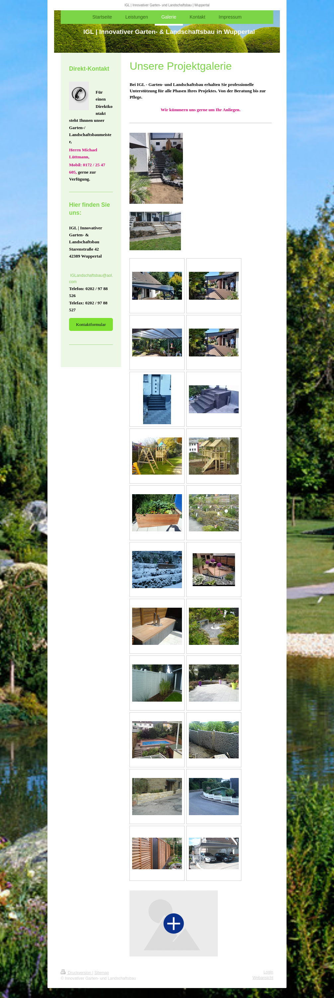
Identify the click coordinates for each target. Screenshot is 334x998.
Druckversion (76, 972)
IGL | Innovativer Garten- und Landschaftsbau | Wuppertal (167, 5)
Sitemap (101, 972)
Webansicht (263, 977)
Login (268, 972)
